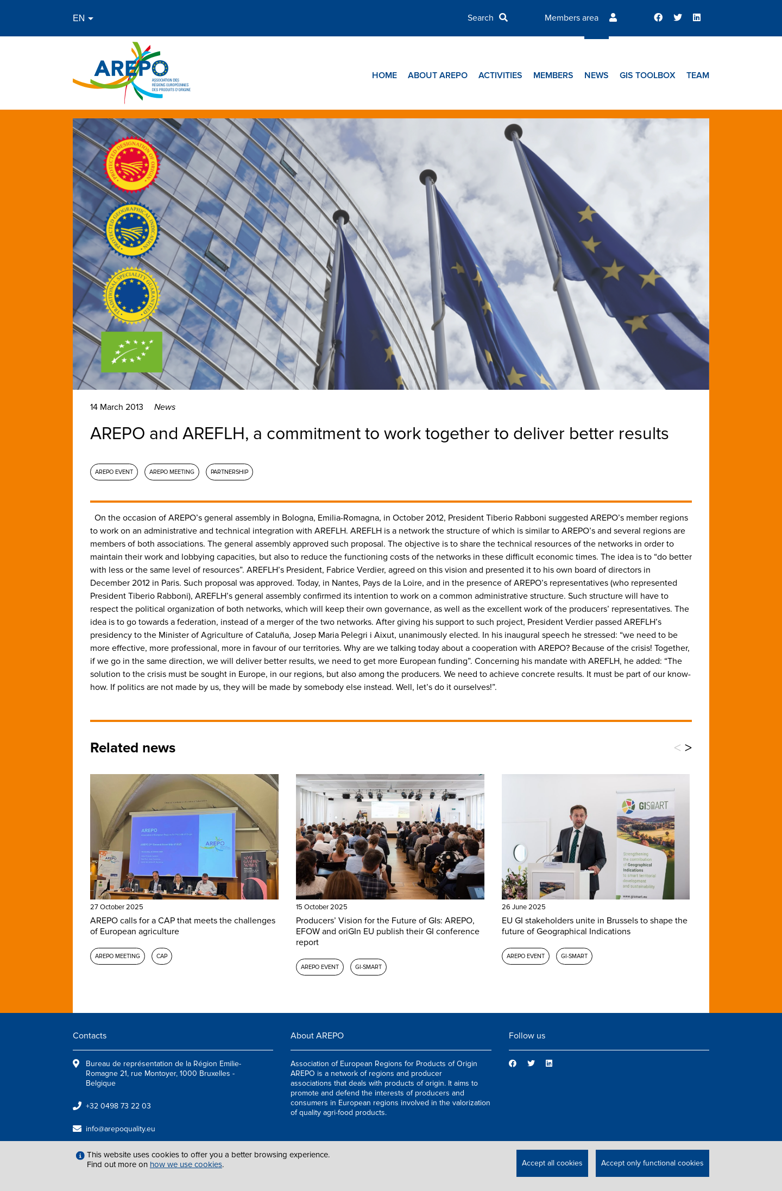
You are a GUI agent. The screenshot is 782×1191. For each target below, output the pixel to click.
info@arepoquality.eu (120, 1128)
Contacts (89, 1035)
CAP (161, 956)
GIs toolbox (648, 75)
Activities (500, 75)
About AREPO (438, 75)
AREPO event (114, 472)
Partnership (229, 472)
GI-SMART (368, 967)
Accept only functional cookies (652, 1163)
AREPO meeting (171, 472)
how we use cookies (186, 1164)
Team (697, 75)
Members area (571, 17)
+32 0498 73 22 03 (118, 1106)
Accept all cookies (552, 1163)
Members (553, 75)
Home (384, 75)
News (596, 75)
